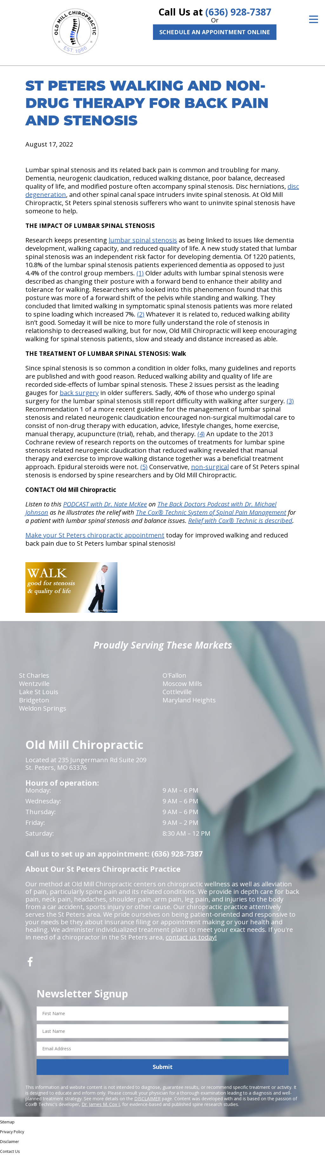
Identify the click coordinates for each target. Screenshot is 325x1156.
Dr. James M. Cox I (101, 1104)
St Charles (34, 675)
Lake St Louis (38, 692)
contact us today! (191, 937)
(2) (140, 314)
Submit (163, 1067)
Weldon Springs (42, 708)
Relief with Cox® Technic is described (240, 520)
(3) (290, 401)
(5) (144, 466)
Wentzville (34, 683)
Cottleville (177, 692)
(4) (201, 434)
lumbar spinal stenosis (143, 240)
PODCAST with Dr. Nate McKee (105, 504)
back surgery (79, 392)
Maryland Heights (189, 700)
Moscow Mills (182, 683)
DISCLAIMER (147, 1099)
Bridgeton (34, 700)
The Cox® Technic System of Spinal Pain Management (211, 512)
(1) (140, 273)
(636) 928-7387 (238, 11)
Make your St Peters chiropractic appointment (94, 535)
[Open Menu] (313, 19)
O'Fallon (174, 675)
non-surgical (210, 466)
